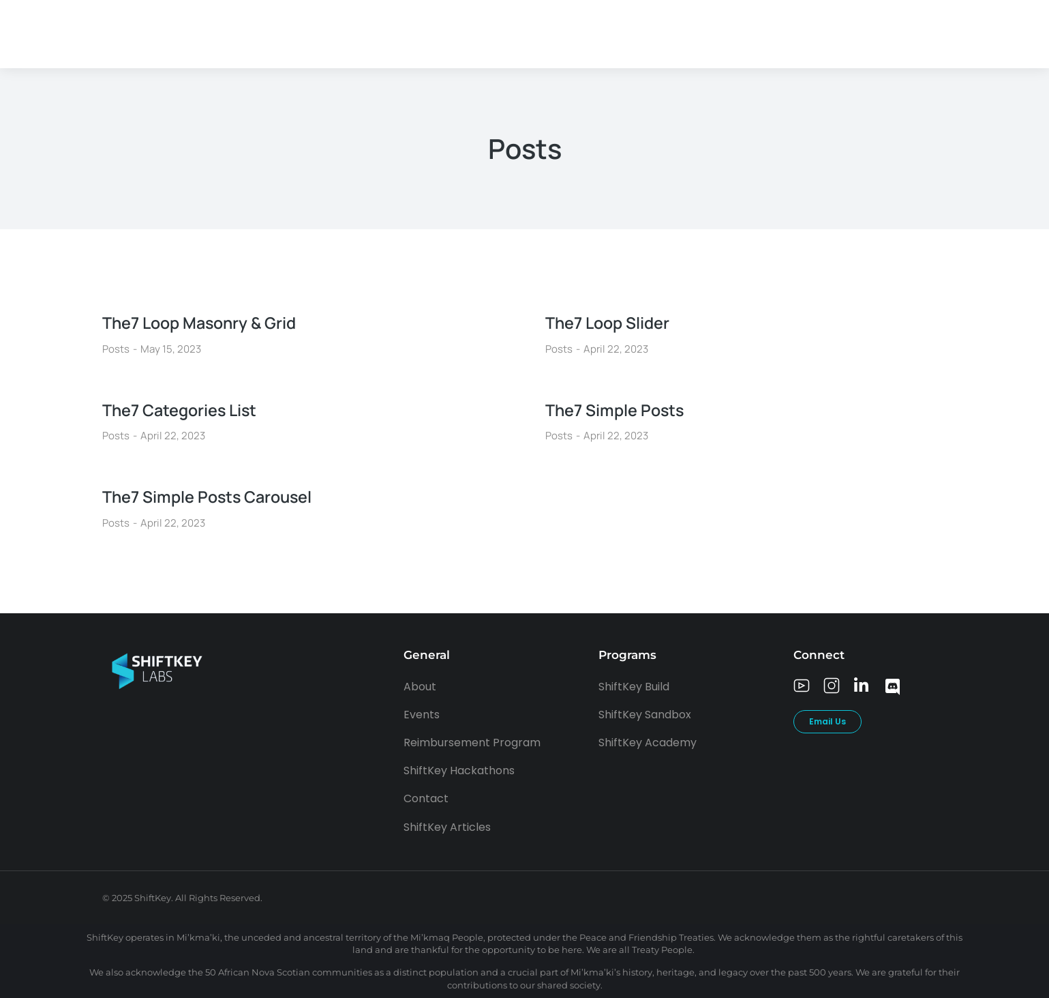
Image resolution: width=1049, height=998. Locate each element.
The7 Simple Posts (616, 409)
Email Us (827, 721)
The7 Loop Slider (609, 322)
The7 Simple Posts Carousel (210, 496)
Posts (116, 349)
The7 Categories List (182, 409)
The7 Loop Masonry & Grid (203, 322)
